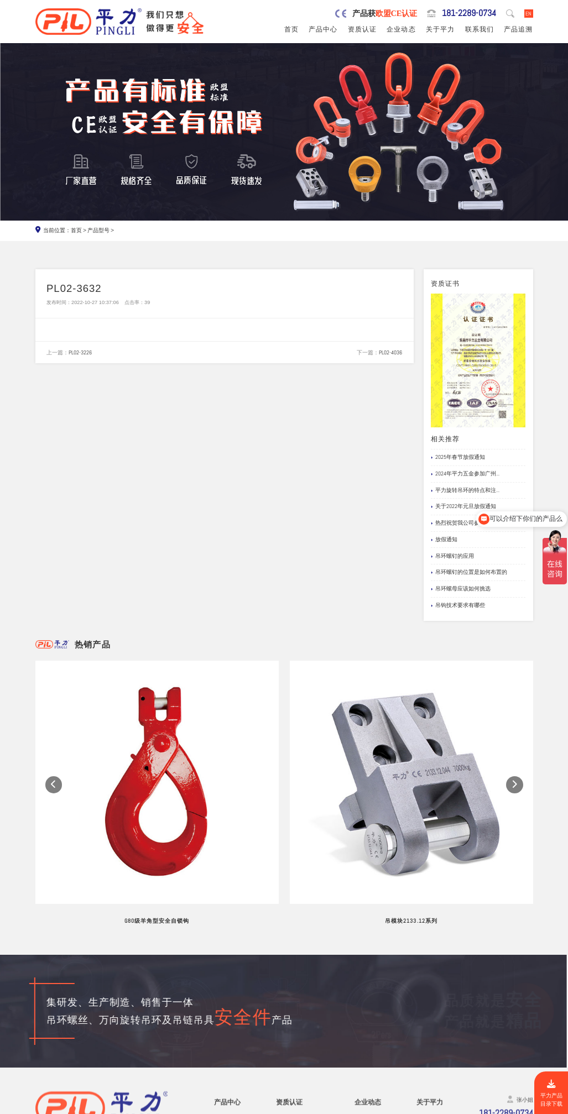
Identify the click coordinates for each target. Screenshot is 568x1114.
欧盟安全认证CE (297, 1004)
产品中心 (323, 29)
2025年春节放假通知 (458, 457)
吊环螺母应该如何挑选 (461, 589)
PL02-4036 (390, 352)
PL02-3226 (80, 352)
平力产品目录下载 (551, 1093)
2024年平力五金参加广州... (465, 474)
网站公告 (367, 994)
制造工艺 (428, 1004)
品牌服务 (428, 994)
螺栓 (220, 1045)
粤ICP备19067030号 (477, 1105)
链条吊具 (226, 1065)
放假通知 (444, 539)
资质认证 (362, 29)
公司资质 (288, 994)
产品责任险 (291, 1014)
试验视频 (428, 1024)
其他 (220, 1075)
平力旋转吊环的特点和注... (465, 490)
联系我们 (479, 29)
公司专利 (288, 1024)
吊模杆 (223, 1014)
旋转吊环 (226, 994)
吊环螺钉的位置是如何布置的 (469, 572)
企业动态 (401, 29)
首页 (291, 29)
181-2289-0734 (469, 13)
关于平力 (440, 29)
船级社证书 (291, 1034)
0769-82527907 (79, 1046)
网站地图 (520, 1105)
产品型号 (98, 230)
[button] (53, 729)
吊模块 (223, 1024)
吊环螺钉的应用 (452, 556)
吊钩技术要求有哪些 (458, 605)
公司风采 (428, 1014)
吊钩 (220, 1034)
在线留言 (428, 1034)
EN (528, 13)
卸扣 (220, 1055)
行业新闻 (367, 1004)
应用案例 (367, 1024)
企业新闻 (367, 1014)
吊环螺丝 (226, 1004)
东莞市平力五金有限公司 (105, 1105)
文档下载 (367, 1034)
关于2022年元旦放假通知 (463, 506)
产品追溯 (518, 29)
